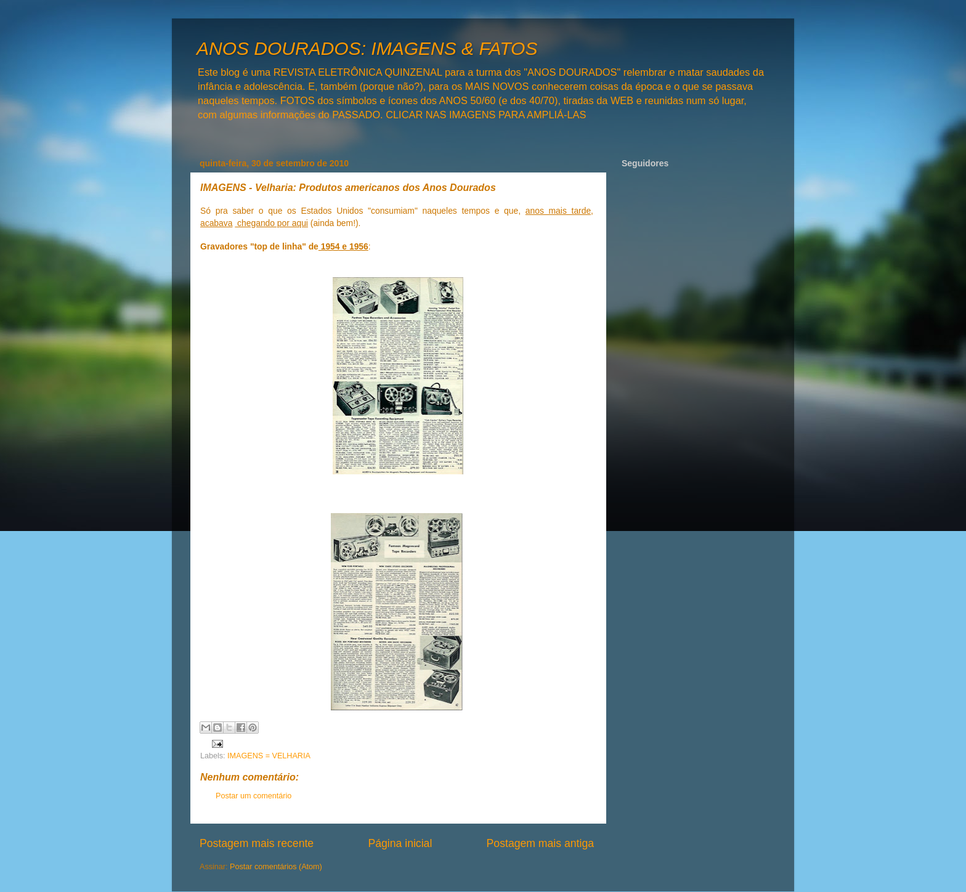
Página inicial (400, 843)
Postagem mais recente (257, 843)
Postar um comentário (253, 796)
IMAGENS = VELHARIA (268, 756)
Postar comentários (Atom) (276, 866)
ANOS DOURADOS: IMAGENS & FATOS (367, 48)
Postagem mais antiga (540, 843)
